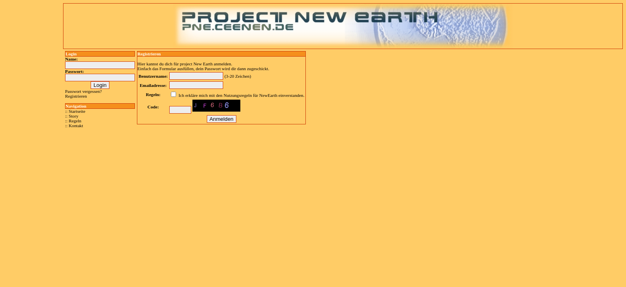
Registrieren (76, 96)
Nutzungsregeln (238, 95)
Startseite (77, 111)
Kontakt (76, 125)
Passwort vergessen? (83, 91)
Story (73, 116)
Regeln (75, 120)
